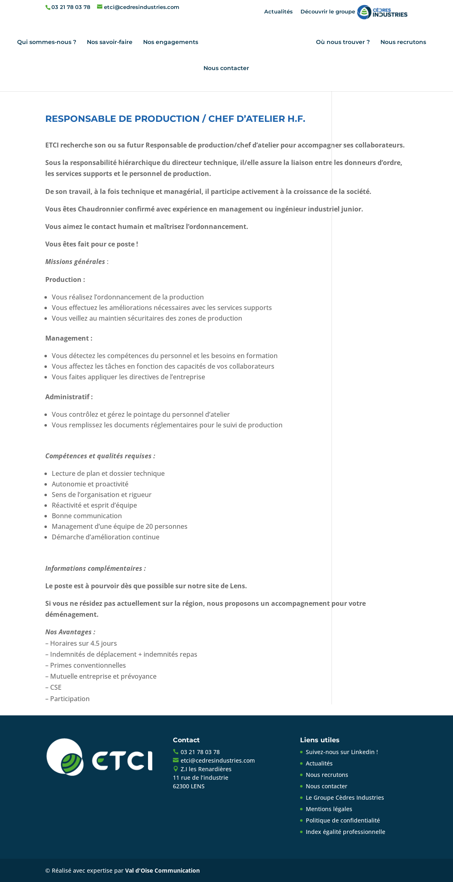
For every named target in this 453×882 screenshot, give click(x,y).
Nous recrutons (403, 42)
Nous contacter (226, 68)
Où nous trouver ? (343, 42)
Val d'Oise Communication (162, 870)
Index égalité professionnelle (345, 832)
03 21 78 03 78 (70, 7)
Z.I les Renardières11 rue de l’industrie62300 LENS (202, 777)
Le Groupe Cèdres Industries (345, 797)
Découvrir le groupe (354, 11)
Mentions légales (329, 809)
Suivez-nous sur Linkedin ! (342, 752)
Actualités (278, 11)
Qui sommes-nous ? (46, 42)
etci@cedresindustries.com (218, 760)
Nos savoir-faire (110, 42)
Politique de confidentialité (343, 820)
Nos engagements (170, 42)
